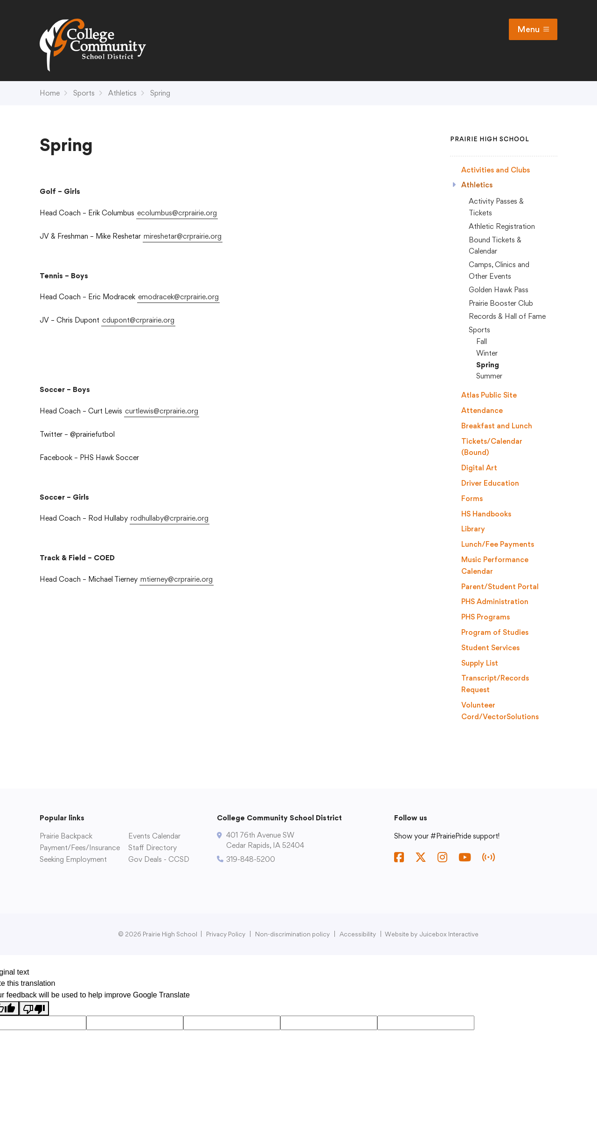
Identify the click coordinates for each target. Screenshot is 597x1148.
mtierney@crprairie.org (176, 579)
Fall (481, 341)
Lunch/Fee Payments (497, 544)
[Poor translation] (34, 1008)
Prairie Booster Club (501, 303)
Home (50, 93)
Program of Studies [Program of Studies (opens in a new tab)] (494, 632)
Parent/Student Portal (500, 586)
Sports (84, 93)
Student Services (490, 647)
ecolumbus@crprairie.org (177, 212)
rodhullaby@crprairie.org (169, 518)
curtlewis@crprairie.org (161, 410)
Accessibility (358, 934)
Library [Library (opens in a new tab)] (473, 528)
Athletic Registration (502, 226)
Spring (160, 93)
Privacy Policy (225, 934)
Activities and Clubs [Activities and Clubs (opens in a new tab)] (495, 169)
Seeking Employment (73, 859)
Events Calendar (154, 836)
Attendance (482, 410)
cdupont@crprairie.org (138, 320)
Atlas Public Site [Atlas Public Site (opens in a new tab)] (489, 395)
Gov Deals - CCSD (158, 859)
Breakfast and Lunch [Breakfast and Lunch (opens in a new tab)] (496, 425)
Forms (472, 498)
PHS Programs (485, 616)
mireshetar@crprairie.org (183, 236)
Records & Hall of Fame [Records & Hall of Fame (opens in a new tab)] (507, 316)
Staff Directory (152, 847)
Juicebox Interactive (449, 934)
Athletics (122, 93)
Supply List (479, 663)
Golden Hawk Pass (498, 289)
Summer (489, 375)
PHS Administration (494, 601)
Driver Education (490, 483)
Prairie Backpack (66, 836)
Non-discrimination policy (292, 934)
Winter (487, 353)
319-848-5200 (250, 859)
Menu (533, 29)
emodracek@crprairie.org (178, 296)
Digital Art (479, 467)
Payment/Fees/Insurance (80, 847)
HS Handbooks (486, 513)
